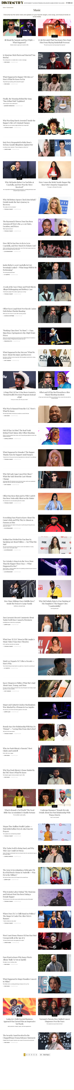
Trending (40, 3)
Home (4, 7)
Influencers (46, 3)
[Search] (66, 3)
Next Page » (46, 1054)
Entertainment (28, 3)
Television (35, 3)
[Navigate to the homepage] (13, 2)
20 (41, 1054)
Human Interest (54, 3)
